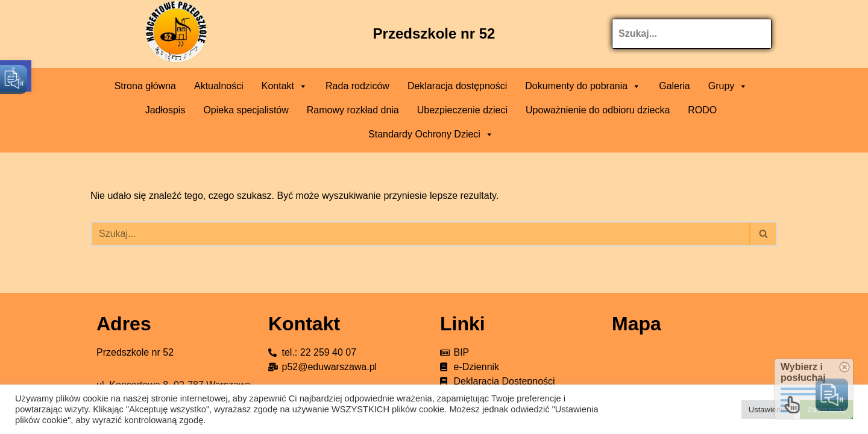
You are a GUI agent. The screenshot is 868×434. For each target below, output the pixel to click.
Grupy (728, 86)
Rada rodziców (357, 86)
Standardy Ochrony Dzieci (431, 134)
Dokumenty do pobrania (583, 86)
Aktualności (219, 86)
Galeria (674, 86)
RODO (702, 110)
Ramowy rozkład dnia (353, 110)
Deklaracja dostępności (457, 86)
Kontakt (284, 86)
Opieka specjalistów (245, 110)
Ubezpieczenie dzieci (462, 110)
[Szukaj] (420, 234)
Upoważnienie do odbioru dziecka (598, 110)
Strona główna (145, 86)
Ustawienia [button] (768, 409)
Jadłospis (165, 110)
